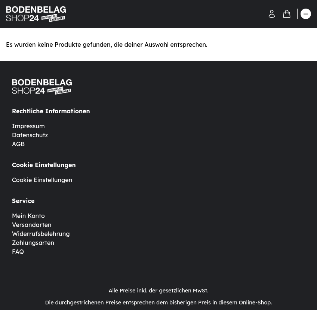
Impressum (28, 126)
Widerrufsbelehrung (41, 233)
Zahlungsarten (33, 242)
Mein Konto (28, 216)
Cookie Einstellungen (42, 180)
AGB (18, 144)
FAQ (18, 251)
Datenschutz (30, 135)
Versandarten (32, 224)
